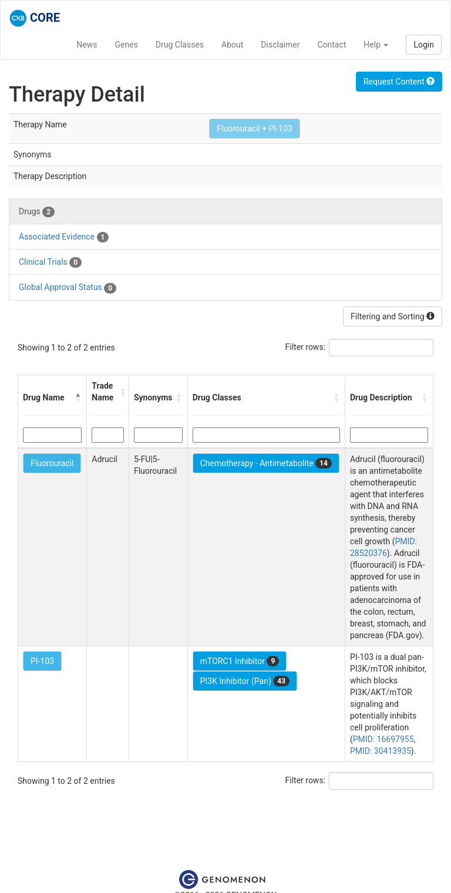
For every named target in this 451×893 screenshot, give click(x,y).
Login (423, 44)
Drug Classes (180, 44)
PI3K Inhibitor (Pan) (245, 681)
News (86, 44)
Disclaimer (280, 44)
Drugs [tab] (37, 212)
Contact (331, 44)
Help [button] (376, 44)
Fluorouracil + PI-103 (254, 128)
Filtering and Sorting (393, 316)
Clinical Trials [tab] (50, 262)
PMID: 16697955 (383, 739)
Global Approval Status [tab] (67, 287)
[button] (78, 397)
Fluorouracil (52, 463)
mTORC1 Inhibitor (240, 661)
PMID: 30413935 (380, 751)
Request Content (399, 81)
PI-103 (42, 661)
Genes (126, 44)
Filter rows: (305, 347)
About (232, 44)
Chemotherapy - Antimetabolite (266, 463)
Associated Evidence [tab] (64, 237)
